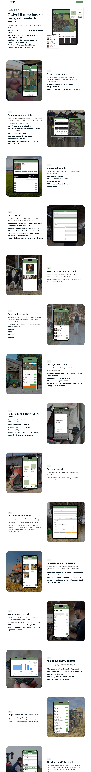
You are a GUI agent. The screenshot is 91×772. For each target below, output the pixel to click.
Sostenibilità (40, 2)
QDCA (60, 2)
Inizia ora (79, 2)
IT (70, 2)
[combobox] (70, 2)
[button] (24, 2)
